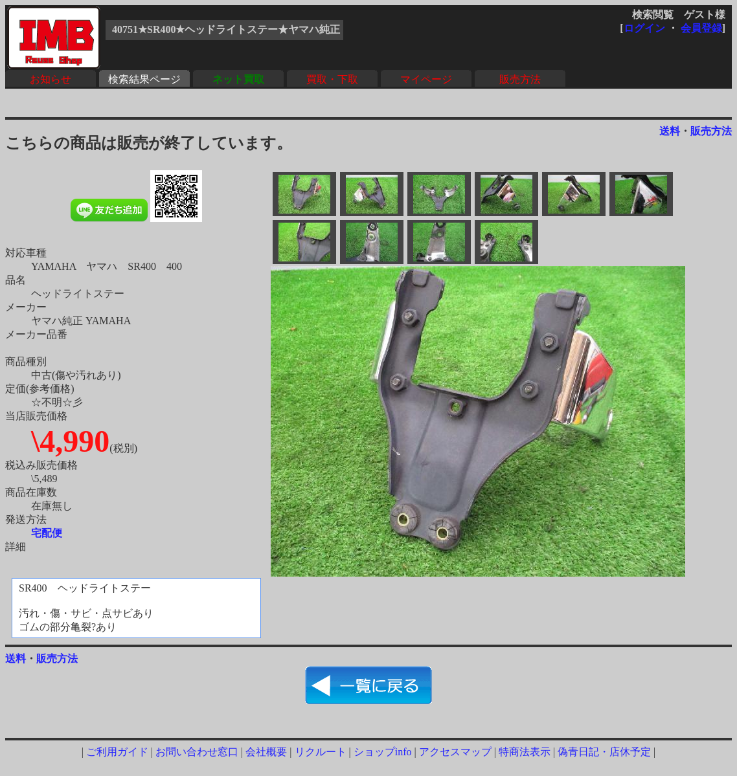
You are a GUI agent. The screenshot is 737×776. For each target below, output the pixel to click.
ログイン (644, 28)
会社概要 (266, 751)
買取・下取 (332, 79)
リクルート (320, 751)
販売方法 (520, 79)
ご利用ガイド (117, 751)
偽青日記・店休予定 (604, 751)
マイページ (426, 79)
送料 (669, 131)
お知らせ (50, 79)
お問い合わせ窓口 (196, 751)
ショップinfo (383, 751)
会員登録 (701, 28)
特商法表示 (524, 751)
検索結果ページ (144, 79)
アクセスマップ (455, 751)
